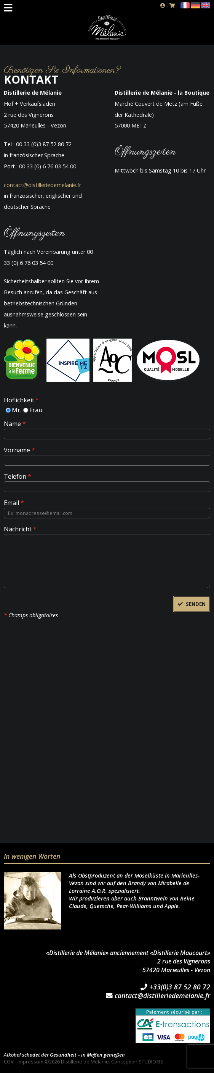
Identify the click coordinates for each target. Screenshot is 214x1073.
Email (14, 502)
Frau (35, 409)
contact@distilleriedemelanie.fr (42, 185)
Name (15, 423)
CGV (9, 1061)
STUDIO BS (151, 1061)
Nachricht (20, 528)
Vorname (19, 449)
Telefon (17, 475)
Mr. (16, 409)
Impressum (30, 1061)
